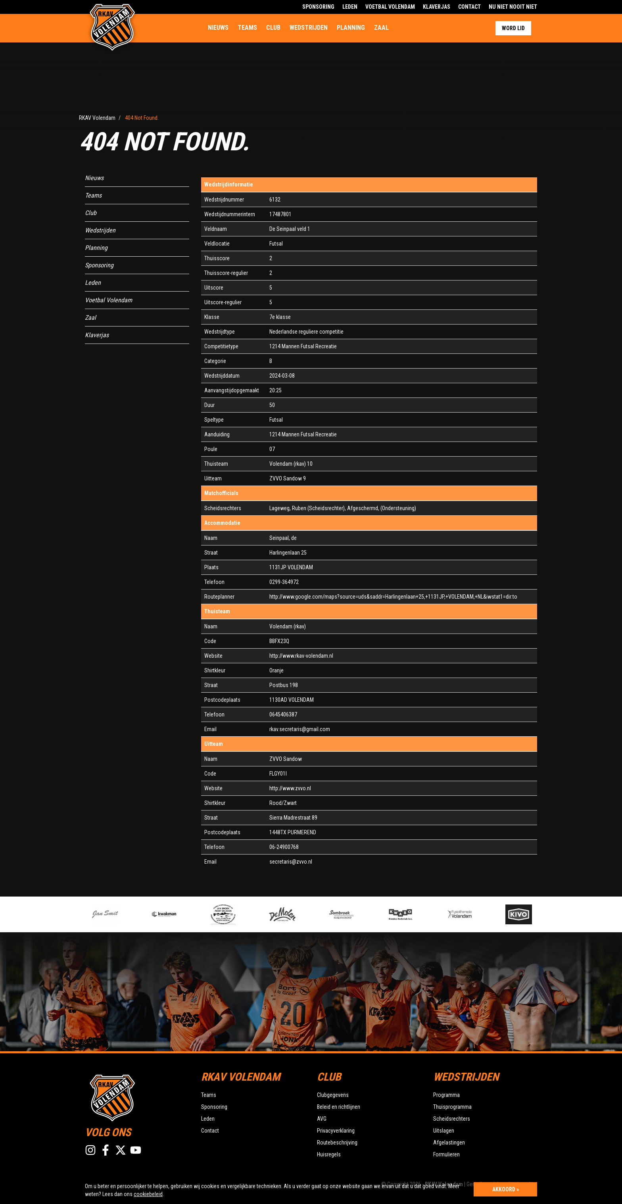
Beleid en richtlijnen (338, 1107)
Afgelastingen (449, 1142)
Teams (247, 27)
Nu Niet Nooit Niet (513, 7)
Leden (349, 7)
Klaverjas (436, 7)
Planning (351, 27)
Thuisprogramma (452, 1107)
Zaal (381, 27)
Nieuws (218, 27)
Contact (469, 7)
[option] (236, 914)
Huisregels (329, 1154)
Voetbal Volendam (390, 7)
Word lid (513, 28)
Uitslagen (443, 1130)
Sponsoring (318, 7)
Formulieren (446, 1154)
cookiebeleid (148, 1194)
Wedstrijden (309, 27)
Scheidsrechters (451, 1119)
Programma (446, 1095)
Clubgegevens (333, 1095)
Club (273, 27)
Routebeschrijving (337, 1142)
